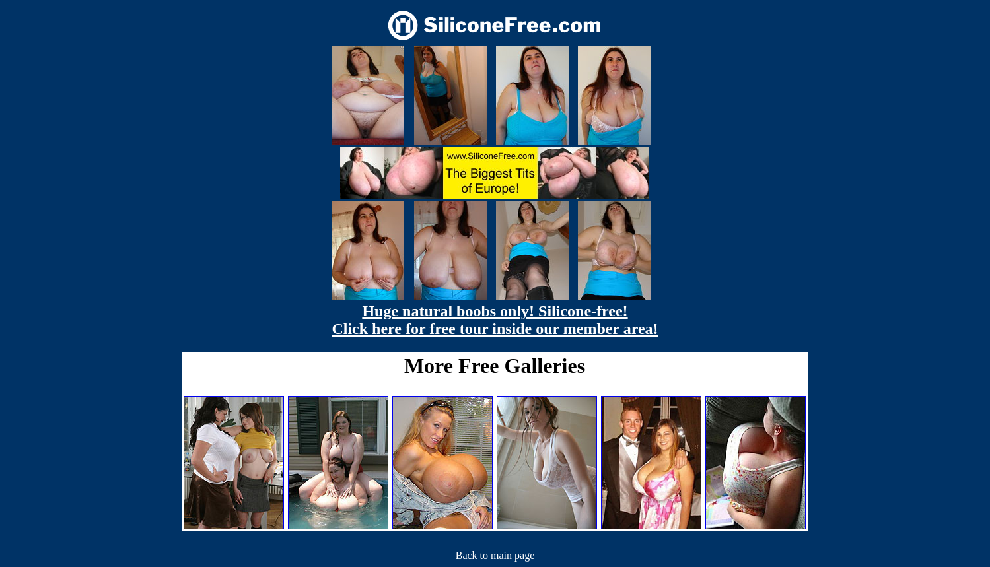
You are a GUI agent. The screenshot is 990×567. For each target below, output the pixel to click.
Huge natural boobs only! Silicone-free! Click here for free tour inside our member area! (495, 319)
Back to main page (495, 555)
